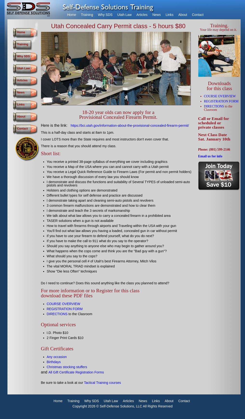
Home (71, 14)
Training (87, 14)
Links (170, 14)
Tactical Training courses (102, 383)
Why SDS (105, 14)
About (182, 14)
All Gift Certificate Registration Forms (76, 372)
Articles (142, 14)
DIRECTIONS (57, 314)
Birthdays (54, 362)
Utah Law (124, 14)
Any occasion (57, 357)
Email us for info (210, 156)
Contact (198, 14)
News (156, 14)
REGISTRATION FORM (65, 309)
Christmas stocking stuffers (67, 367)
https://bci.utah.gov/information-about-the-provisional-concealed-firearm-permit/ (130, 125)
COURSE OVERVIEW (63, 304)
